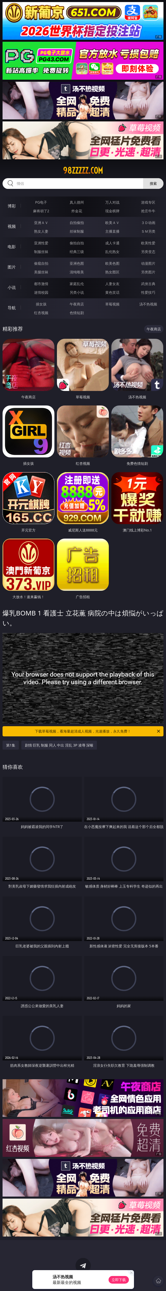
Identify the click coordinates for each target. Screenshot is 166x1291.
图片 (12, 267)
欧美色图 (112, 263)
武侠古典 (148, 283)
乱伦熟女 (112, 251)
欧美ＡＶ (112, 222)
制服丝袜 (41, 251)
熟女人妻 (41, 231)
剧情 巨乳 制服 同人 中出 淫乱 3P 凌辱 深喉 (59, 745)
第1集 (10, 745)
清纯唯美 (77, 272)
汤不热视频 (148, 304)
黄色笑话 (112, 292)
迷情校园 (41, 292)
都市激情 (41, 283)
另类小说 (77, 292)
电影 (12, 246)
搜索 (153, 183)
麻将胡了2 (41, 210)
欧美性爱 (148, 243)
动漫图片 (148, 263)
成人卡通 (112, 243)
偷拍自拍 (77, 243)
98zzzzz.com (83, 170)
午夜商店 (77, 304)
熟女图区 (112, 272)
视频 (12, 226)
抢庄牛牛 (148, 210)
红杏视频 (41, 312)
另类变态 (148, 251)
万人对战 (112, 202)
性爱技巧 (148, 292)
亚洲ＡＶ (41, 222)
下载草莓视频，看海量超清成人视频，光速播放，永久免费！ (98, 731)
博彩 (12, 206)
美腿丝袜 (41, 272)
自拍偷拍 (77, 222)
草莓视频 (112, 304)
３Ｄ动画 (148, 222)
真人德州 (77, 202)
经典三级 (77, 251)
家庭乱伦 (77, 283)
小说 (12, 287)
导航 (12, 308)
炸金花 (76, 210)
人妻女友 (112, 283)
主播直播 (112, 231)
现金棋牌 (112, 210)
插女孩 (41, 304)
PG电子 (41, 202)
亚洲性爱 (41, 243)
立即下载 (119, 1279)
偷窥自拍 (41, 263)
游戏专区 (148, 202)
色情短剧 (77, 312)
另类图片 (148, 272)
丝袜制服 (77, 231)
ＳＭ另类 (148, 231)
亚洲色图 (77, 263)
